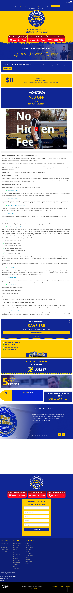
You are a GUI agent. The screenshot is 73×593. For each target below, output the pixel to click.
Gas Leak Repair (12, 284)
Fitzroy (27, 551)
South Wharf (28, 561)
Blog (2, 545)
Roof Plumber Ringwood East (15, 226)
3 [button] (37, 435)
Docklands (28, 545)
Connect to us (32, 8)
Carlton (27, 543)
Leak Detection (17, 555)
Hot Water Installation (16, 552)
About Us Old (4, 543)
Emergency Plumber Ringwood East (15, 310)
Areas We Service (8, 152)
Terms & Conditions (65, 586)
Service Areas (29, 540)
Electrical (28, 6)
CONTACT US (7, 68)
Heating (33, 6)
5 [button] (42, 435)
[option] (48, 418)
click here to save (36, 333)
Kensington (28, 553)
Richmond (28, 557)
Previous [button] (59, 434)
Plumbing (23, 6)
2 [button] (35, 435)
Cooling (37, 6)
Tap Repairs (11, 213)
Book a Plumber (5, 549)
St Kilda (27, 563)
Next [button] (63, 434)
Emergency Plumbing (16, 546)
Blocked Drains (17, 543)
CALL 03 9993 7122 (57, 398)
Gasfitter (15, 549)
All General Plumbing (13, 190)
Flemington (28, 549)
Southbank (28, 559)
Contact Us (4, 551)
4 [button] (40, 435)
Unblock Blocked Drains (13, 198)
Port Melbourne (29, 555)
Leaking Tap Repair (18, 556)
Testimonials (4, 547)
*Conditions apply (36, 336)
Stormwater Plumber (16, 565)
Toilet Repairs (11, 221)
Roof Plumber (16, 562)
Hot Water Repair (12, 277)
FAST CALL (55, 6)
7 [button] (46, 435)
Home (3, 152)
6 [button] (44, 435)
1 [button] (33, 435)
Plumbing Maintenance (16, 559)
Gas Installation (11, 268)
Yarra (26, 565)
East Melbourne (29, 547)
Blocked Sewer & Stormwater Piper (16, 205)
